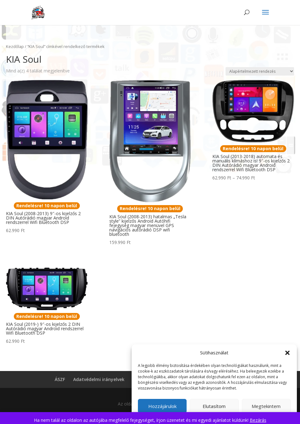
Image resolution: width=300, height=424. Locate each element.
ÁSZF (60, 379)
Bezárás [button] (258, 420)
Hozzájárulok (162, 406)
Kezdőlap (15, 46)
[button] (287, 353)
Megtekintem (266, 406)
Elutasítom (214, 406)
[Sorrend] (260, 71)
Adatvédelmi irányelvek (98, 379)
